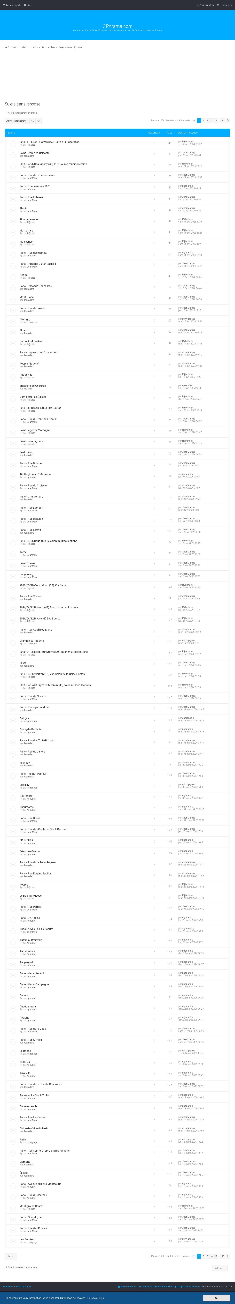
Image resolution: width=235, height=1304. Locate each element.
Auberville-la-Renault (32, 973)
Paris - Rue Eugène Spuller (35, 873)
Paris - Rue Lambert (31, 507)
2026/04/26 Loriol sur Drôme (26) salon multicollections (54, 651)
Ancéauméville (28, 1106)
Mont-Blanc (27, 297)
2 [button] (203, 120)
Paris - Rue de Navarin (33, 696)
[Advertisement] (117, 77)
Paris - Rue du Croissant (34, 485)
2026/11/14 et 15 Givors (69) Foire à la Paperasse (49, 141)
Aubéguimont (28, 1006)
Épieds (24, 1172)
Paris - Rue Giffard (31, 1039)
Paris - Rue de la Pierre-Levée (37, 175)
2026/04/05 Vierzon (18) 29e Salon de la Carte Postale (53, 674)
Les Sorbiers (27, 1239)
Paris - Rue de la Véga (33, 1028)
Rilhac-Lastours (29, 219)
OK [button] (217, 1298)
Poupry (24, 884)
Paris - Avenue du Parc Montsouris (40, 1183)
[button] (194, 120)
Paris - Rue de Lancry (32, 751)
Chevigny (25, 319)
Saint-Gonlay (27, 563)
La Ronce (25, 1050)
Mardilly (24, 784)
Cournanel (26, 795)
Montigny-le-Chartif (32, 1206)
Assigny (24, 1017)
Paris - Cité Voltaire (31, 496)
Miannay (25, 762)
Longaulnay (27, 574)
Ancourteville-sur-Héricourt (36, 929)
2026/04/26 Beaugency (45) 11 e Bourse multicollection (53, 164)
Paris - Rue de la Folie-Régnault (38, 862)
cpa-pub (28, 388)
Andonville (26, 374)
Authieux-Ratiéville (31, 940)
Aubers (24, 995)
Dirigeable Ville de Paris (34, 1128)
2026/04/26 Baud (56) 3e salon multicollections (48, 541)
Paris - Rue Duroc (30, 818)
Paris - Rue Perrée (30, 906)
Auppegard (26, 962)
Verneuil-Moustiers (31, 341)
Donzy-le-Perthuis (30, 729)
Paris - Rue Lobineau (32, 197)
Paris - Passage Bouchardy (36, 286)
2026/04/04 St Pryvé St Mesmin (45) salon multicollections (55, 685)
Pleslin (23, 208)
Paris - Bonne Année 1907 (35, 186)
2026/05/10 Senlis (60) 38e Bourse (40, 408)
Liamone (25, 1161)
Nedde (24, 274)
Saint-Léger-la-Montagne (35, 430)
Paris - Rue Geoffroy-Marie (36, 629)
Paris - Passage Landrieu (34, 707)
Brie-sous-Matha (30, 851)
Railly (23, 1139)
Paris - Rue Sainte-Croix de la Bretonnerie (45, 1150)
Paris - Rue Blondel (31, 463)
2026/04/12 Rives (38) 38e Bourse (40, 618)
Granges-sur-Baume (32, 640)
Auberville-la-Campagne (34, 984)
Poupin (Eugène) (29, 363)
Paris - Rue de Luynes (32, 308)
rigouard (31, 189)
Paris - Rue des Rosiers (33, 1228)
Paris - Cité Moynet (31, 1217)
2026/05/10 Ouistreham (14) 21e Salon (43, 585)
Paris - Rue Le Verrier (32, 1117)
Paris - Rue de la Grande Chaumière (41, 1084)
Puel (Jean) (26, 452)
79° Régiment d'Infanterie (35, 474)
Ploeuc (24, 330)
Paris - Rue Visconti (31, 596)
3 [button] (207, 120)
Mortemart (26, 230)
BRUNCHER (26, 840)
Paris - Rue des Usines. (33, 252)
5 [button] (216, 120)
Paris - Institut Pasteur (33, 773)
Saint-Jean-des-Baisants (34, 153)
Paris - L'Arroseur (30, 917)
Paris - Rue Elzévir (30, 529)
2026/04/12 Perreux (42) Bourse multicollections (49, 607)
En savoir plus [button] (95, 1298)
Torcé (23, 552)
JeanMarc (29, 156)
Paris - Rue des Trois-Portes (36, 740)
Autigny (24, 718)
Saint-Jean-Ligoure (31, 441)
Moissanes (26, 241)
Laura (23, 662)
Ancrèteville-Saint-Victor (35, 1095)
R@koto (31, 144)
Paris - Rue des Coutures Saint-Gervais (43, 829)
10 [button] (223, 120)
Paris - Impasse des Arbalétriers (39, 352)
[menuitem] (28, 5)
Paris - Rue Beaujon (31, 518)
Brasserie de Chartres (33, 385)
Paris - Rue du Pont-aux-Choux (38, 419)
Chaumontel (27, 807)
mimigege (32, 322)
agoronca (32, 721)
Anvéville (25, 1073)
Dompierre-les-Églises (33, 396)
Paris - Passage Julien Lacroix (38, 263)
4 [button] (211, 120)
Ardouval (25, 1062)
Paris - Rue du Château (33, 1195)
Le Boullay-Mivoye (31, 895)
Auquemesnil (27, 951)
